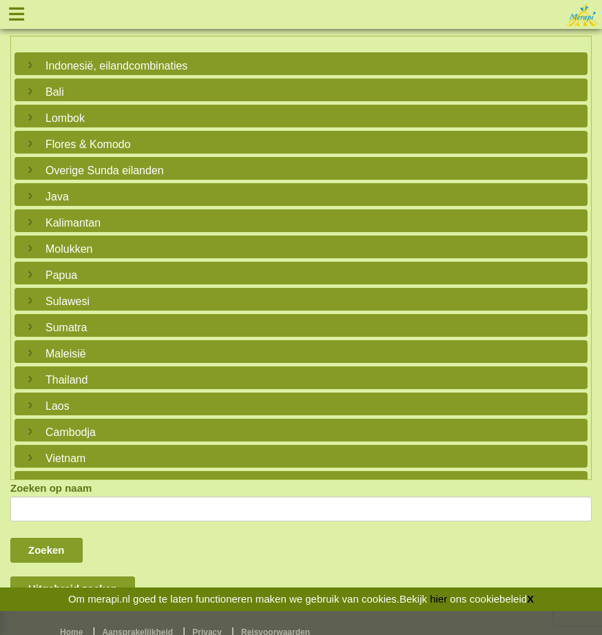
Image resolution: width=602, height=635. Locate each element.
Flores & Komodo (88, 144)
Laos (57, 406)
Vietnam (65, 458)
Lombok (65, 118)
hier (438, 599)
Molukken (68, 249)
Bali (54, 92)
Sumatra (66, 327)
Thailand (66, 380)
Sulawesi (67, 301)
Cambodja (70, 432)
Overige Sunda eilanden (104, 170)
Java (57, 196)
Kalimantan (73, 223)
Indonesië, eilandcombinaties (116, 66)
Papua (61, 275)
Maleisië (65, 354)
